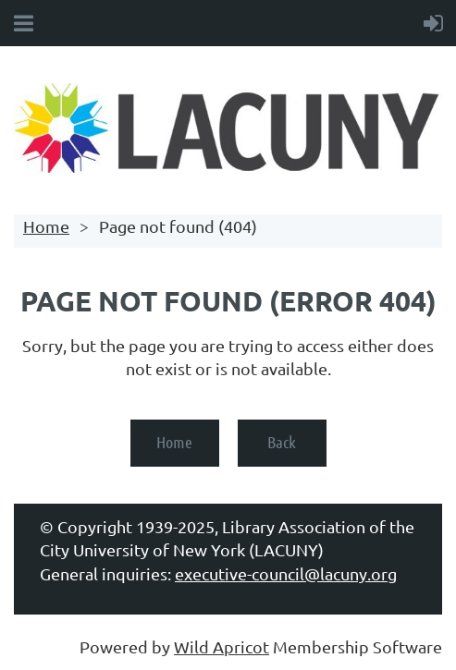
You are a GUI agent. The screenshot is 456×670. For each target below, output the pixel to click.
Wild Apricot (221, 646)
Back (281, 442)
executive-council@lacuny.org (286, 573)
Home (46, 226)
